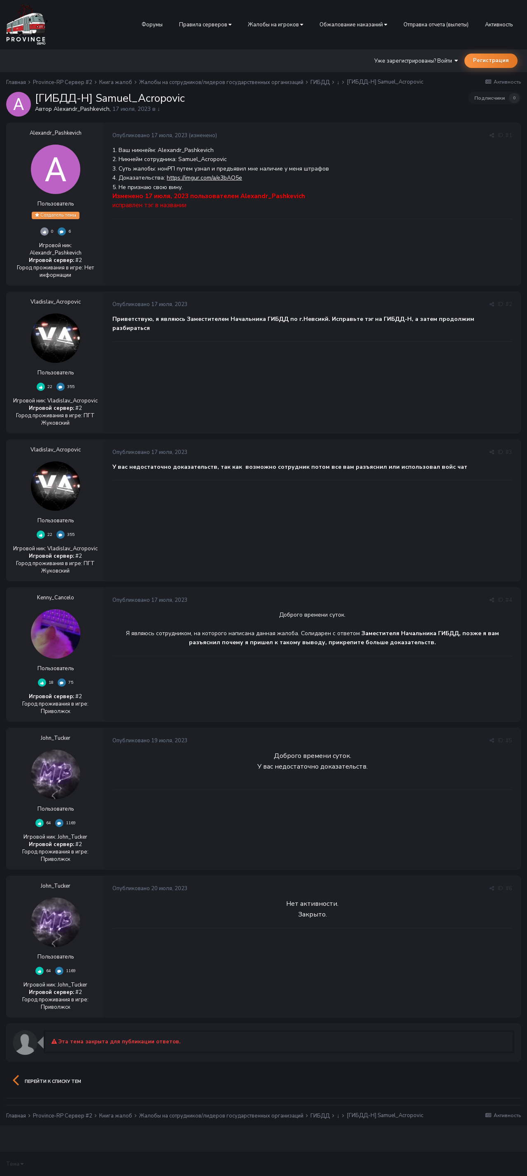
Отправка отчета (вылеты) (436, 24)
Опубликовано (150, 135)
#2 (509, 304)
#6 (509, 888)
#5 (509, 740)
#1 (509, 135)
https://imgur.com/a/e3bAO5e (204, 178)
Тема (14, 1164)
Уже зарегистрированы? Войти (416, 61)
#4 (509, 600)
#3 (509, 452)
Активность (499, 24)
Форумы (152, 24)
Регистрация (491, 60)
